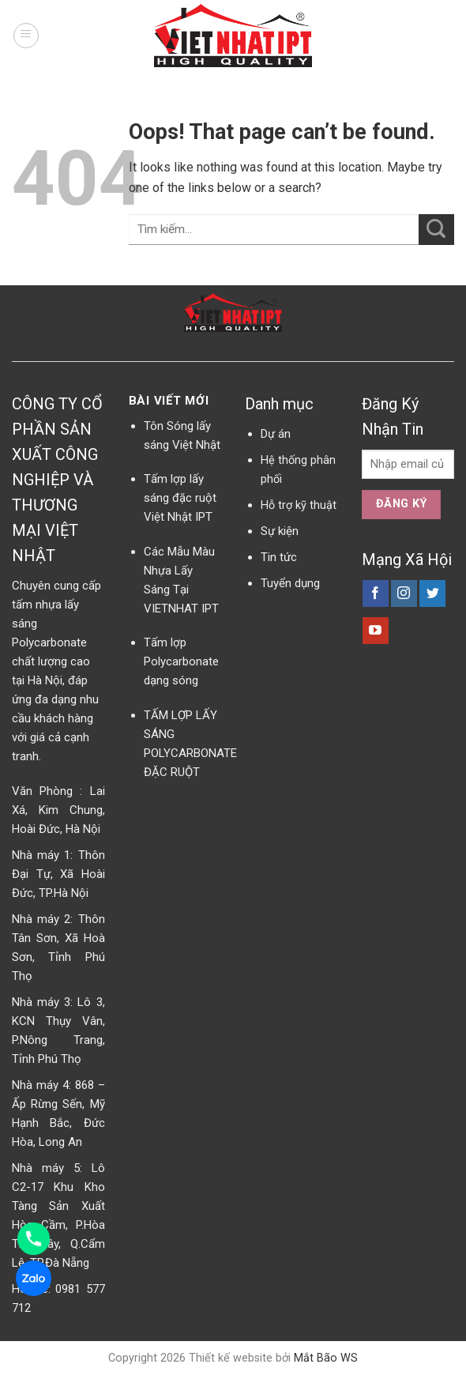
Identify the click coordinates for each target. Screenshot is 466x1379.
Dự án (276, 434)
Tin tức (279, 557)
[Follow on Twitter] (432, 593)
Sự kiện (280, 531)
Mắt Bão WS (326, 1358)
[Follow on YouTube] (376, 630)
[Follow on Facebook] (376, 593)
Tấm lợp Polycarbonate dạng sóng (181, 661)
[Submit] (436, 229)
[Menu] (26, 35)
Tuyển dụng (290, 583)
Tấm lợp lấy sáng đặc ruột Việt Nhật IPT (180, 498)
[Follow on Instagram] (404, 593)
